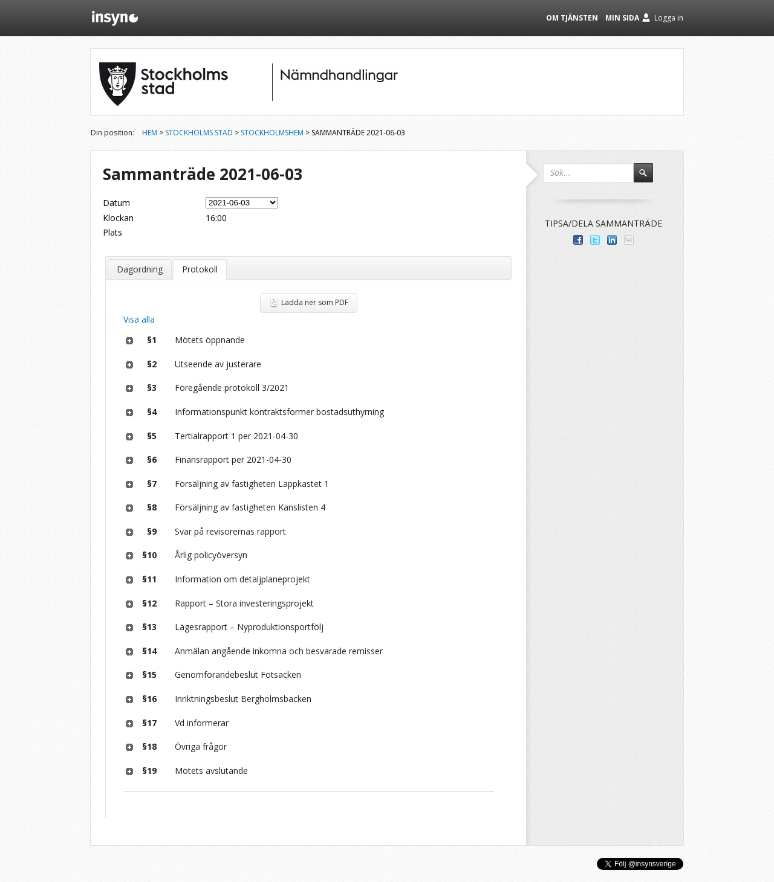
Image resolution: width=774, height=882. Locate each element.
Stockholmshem (272, 132)
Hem (149, 132)
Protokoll (200, 269)
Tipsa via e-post (629, 240)
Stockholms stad (199, 132)
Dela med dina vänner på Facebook (578, 240)
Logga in (668, 18)
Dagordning (140, 269)
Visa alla (139, 319)
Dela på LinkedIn (612, 240)
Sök (649, 178)
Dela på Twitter (595, 240)
